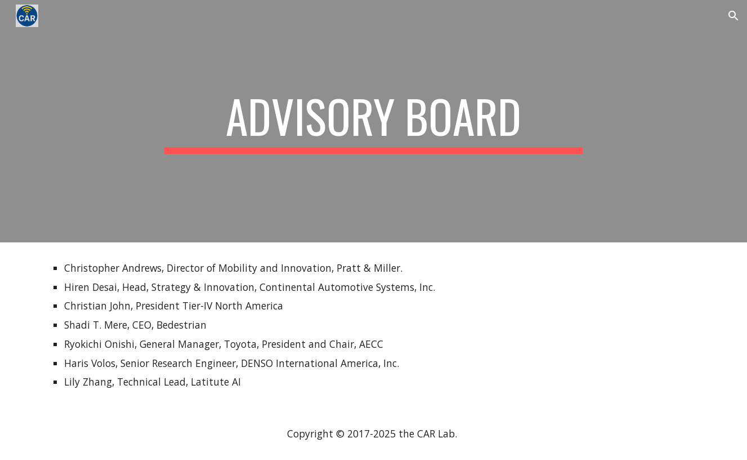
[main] (374, 121)
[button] (733, 15)
